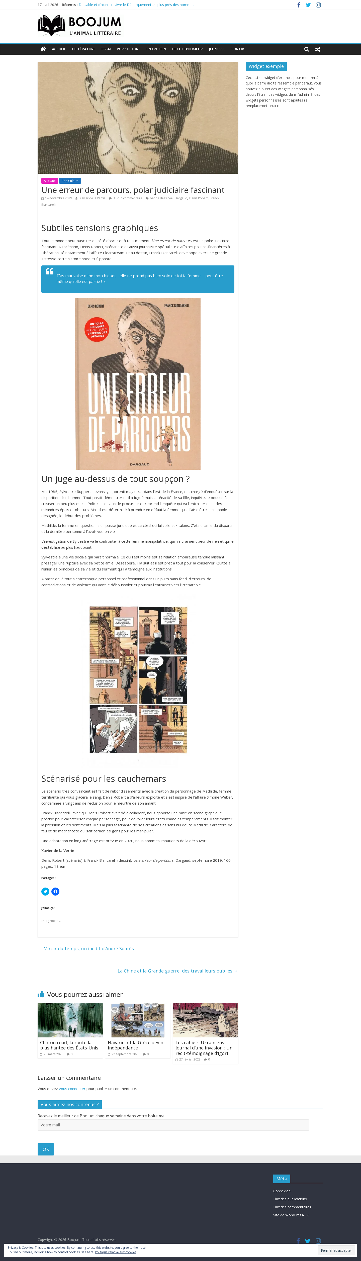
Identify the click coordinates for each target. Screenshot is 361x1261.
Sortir (237, 49)
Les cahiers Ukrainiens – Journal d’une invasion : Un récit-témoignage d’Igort (203, 1047)
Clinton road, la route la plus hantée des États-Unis (69, 1045)
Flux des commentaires (292, 1207)
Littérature (84, 49)
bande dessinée (161, 198)
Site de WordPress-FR (291, 1215)
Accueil (59, 49)
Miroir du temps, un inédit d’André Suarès (86, 948)
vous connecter (72, 1088)
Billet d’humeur (187, 49)
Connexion (282, 1191)
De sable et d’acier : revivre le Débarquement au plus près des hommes (136, 4)
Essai (106, 49)
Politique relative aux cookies (115, 1252)
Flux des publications (290, 1199)
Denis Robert (198, 198)
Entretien (156, 49)
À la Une (50, 181)
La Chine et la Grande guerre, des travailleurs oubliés (178, 971)
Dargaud (181, 198)
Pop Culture (128, 49)
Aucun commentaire (125, 198)
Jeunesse (217, 49)
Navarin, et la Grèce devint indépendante (136, 1045)
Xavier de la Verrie (93, 198)
